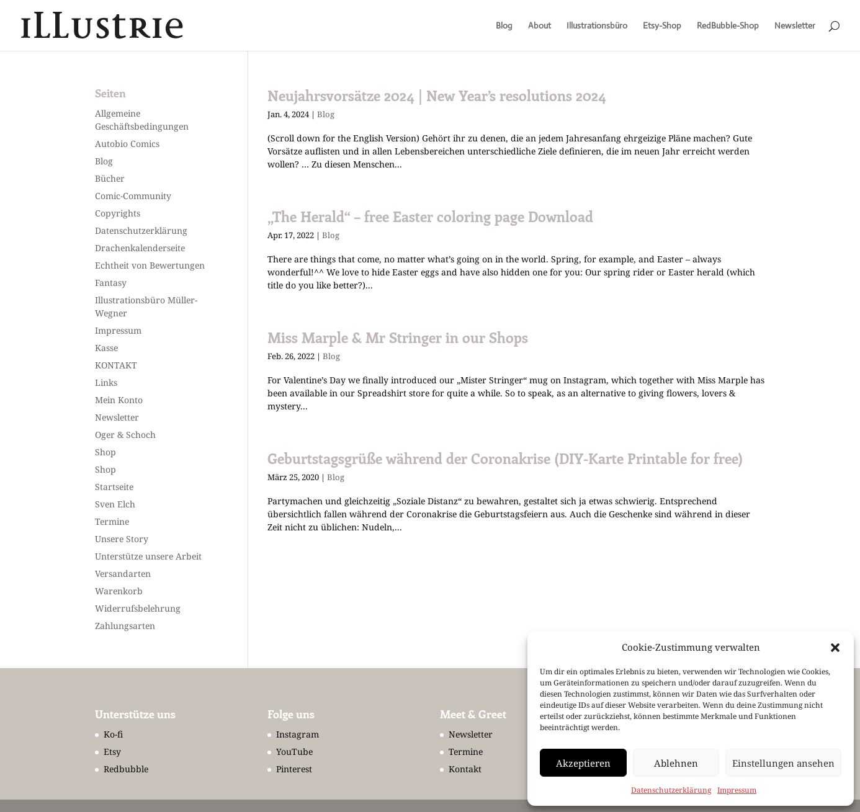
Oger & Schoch (125, 434)
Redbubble (126, 769)
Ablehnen (676, 763)
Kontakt (465, 769)
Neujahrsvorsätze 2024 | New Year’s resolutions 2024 (436, 95)
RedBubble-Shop (728, 26)
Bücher (110, 178)
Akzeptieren (583, 763)
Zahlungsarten (125, 625)
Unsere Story (121, 539)
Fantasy (111, 282)
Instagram (297, 734)
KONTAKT (116, 365)
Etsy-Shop (662, 26)
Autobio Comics (127, 143)
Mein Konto (119, 400)
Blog (504, 26)
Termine (112, 521)
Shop (105, 452)
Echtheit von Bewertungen (150, 265)
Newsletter (794, 26)
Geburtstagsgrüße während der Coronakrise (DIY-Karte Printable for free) (505, 458)
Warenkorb (119, 591)
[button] (835, 647)
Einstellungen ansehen (783, 763)
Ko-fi (113, 734)
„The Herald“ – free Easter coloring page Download (430, 216)
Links (106, 382)
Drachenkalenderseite (140, 248)
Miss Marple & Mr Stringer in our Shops (397, 337)
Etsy (112, 751)
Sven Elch (115, 504)
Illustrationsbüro (597, 26)
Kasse (106, 348)
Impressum (736, 790)
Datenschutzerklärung (671, 790)
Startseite (114, 487)
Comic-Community (133, 196)
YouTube (294, 751)
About (539, 26)
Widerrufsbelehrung (138, 608)
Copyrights (117, 213)
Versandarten (123, 573)
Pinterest (294, 769)
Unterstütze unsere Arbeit (148, 556)
